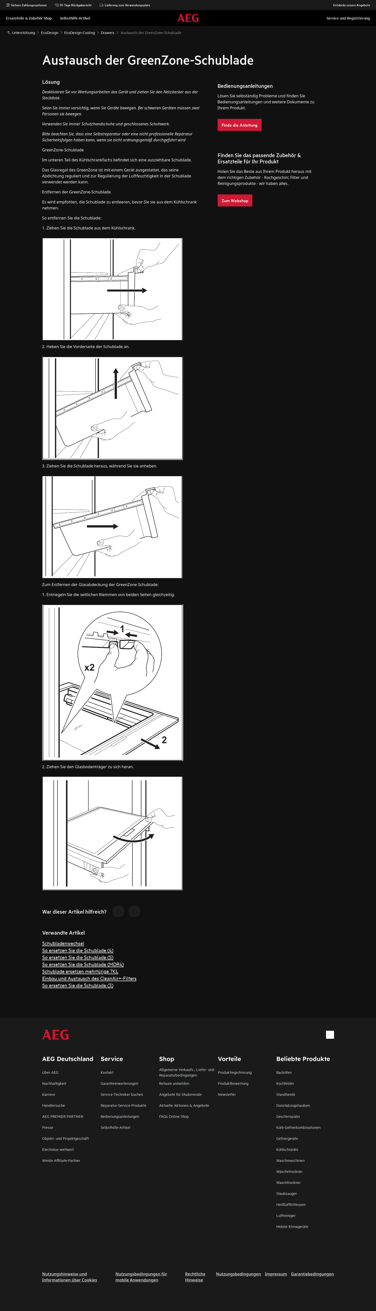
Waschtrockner (288, 1182)
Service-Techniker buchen (122, 1094)
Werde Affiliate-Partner (61, 1160)
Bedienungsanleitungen (120, 1116)
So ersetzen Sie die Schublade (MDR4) (83, 964)
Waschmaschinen (290, 1160)
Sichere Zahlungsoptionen (26, 5)
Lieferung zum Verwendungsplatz (125, 5)
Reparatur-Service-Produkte (123, 1105)
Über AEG (50, 1072)
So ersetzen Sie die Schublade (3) (77, 985)
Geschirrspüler (288, 1116)
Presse (47, 1127)
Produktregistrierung (235, 1072)
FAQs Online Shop (174, 1116)
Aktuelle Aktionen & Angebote (184, 1105)
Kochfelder (285, 1083)
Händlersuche (53, 1105)
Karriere (48, 1094)
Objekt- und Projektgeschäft (65, 1138)
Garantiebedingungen (312, 1274)
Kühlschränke (287, 1149)
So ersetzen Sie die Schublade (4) (77, 950)
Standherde (285, 1094)
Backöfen (284, 1072)
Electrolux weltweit (58, 1149)
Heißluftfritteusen (291, 1204)
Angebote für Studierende (180, 1094)
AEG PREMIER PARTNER (62, 1116)
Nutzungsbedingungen (238, 1274)
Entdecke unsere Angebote (349, 5)
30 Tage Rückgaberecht (73, 5)
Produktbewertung (233, 1083)
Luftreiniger (286, 1215)
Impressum (276, 1274)
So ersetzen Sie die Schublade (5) (77, 957)
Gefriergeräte (287, 1138)
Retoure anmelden (174, 1083)
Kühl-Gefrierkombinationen (298, 1127)
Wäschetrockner (289, 1171)
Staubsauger (286, 1193)
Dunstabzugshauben (293, 1105)
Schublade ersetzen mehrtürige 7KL (80, 971)
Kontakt (107, 1072)
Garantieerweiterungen (119, 1083)
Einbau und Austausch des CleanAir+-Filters (89, 978)
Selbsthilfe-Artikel (115, 1127)
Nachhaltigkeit (54, 1083)
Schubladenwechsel (63, 943)
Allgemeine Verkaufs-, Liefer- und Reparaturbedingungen (186, 1072)
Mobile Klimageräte (292, 1226)
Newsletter (227, 1094)
